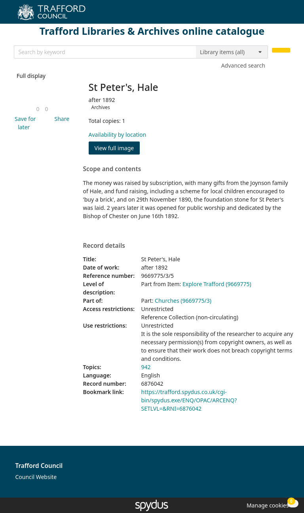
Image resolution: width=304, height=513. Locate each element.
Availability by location (117, 134)
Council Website (36, 477)
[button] (24, 123)
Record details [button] (104, 245)
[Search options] (232, 52)
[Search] (281, 50)
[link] (37, 109)
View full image (114, 148)
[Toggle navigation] (286, 14)
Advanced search (243, 65)
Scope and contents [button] (112, 169)
